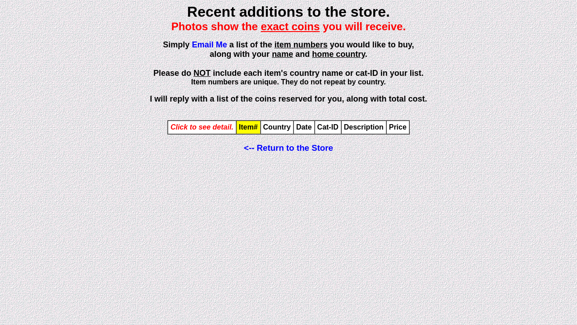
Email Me (209, 44)
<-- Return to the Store (288, 148)
